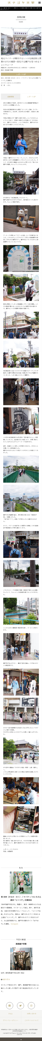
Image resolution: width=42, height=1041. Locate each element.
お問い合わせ (31, 1013)
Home (1, 8)
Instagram (14, 924)
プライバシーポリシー (10, 1020)
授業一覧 (5, 8)
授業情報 (11, 96)
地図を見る (6, 979)
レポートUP (31, 96)
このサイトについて (32, 1020)
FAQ (10, 1013)
